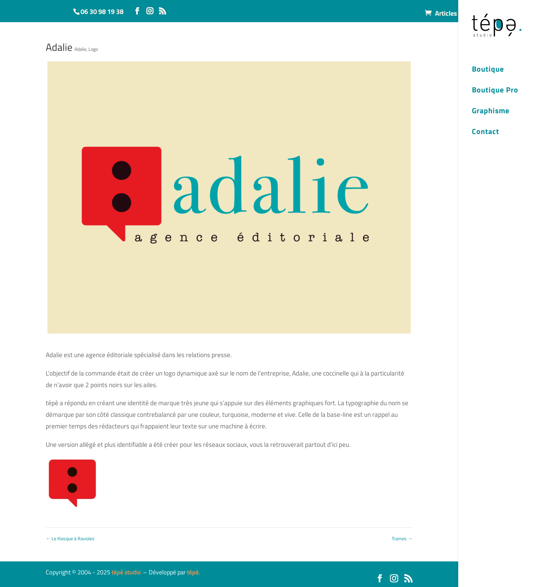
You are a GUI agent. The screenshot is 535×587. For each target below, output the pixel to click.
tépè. (193, 572)
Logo (93, 49)
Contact (485, 132)
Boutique (488, 70)
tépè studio (126, 572)
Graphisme (490, 111)
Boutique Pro (495, 91)
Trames (402, 538)
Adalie (80, 49)
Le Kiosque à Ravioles (70, 538)
